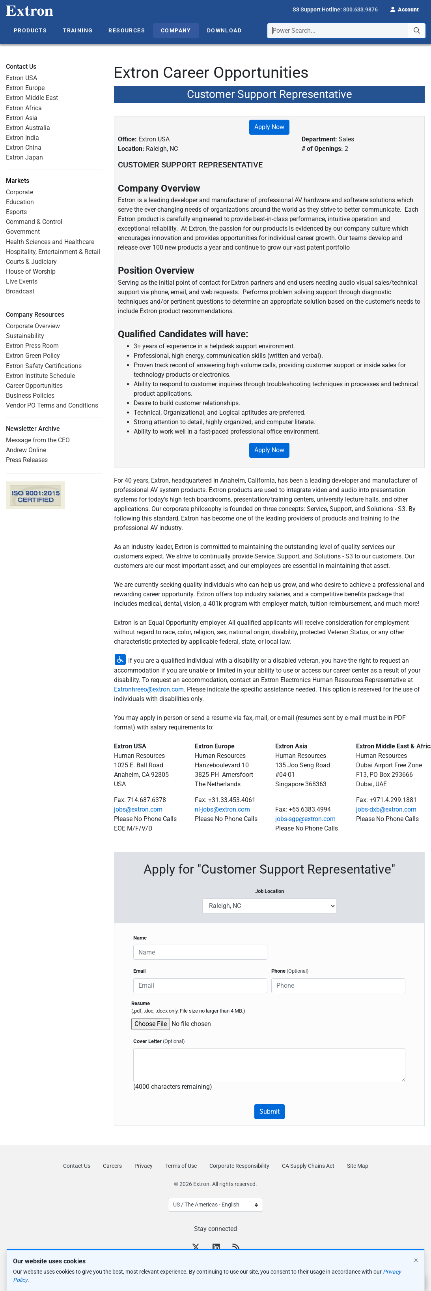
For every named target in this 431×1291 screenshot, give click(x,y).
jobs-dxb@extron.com (386, 809)
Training (78, 30)
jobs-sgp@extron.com (305, 819)
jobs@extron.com (138, 809)
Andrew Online (26, 450)
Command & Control (34, 222)
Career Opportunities (34, 385)
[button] (404, 8)
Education (20, 202)
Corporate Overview (33, 326)
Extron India (22, 137)
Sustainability (25, 336)
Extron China (23, 147)
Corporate (19, 192)
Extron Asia (21, 118)
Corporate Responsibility (239, 1166)
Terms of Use (181, 1166)
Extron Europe (25, 88)
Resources (126, 30)
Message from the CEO (38, 440)
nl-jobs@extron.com (222, 809)
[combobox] (346, 30)
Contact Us (76, 1166)
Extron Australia (28, 128)
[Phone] (338, 985)
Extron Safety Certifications (44, 366)
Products (30, 30)
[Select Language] (215, 1205)
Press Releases (27, 460)
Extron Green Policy (33, 355)
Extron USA (21, 78)
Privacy (143, 1166)
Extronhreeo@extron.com (149, 689)
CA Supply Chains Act (308, 1166)
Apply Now (269, 127)
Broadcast (20, 291)
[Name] (200, 952)
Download (224, 30)
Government (23, 231)
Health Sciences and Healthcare (50, 242)
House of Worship (31, 271)
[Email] (200, 985)
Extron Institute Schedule (40, 376)
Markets (17, 180)
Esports (16, 212)
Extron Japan (24, 157)
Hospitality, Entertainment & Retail (53, 252)
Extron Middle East (32, 97)
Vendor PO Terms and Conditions (52, 405)
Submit (269, 1111)
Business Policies (30, 395)
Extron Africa (24, 108)
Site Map (357, 1166)
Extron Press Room (32, 346)
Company (176, 30)
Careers (112, 1166)
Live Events (21, 281)
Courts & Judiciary (31, 261)
